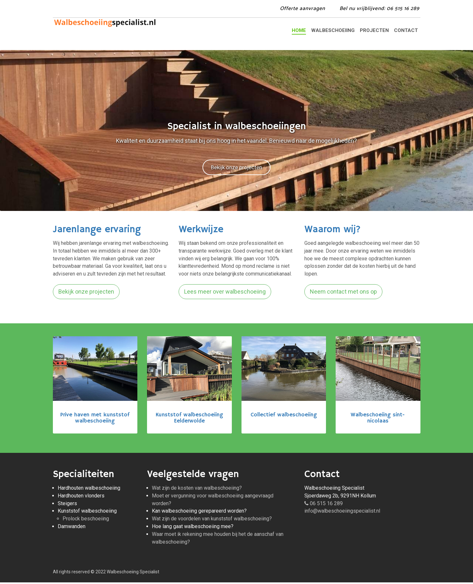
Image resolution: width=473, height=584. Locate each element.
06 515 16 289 (323, 505)
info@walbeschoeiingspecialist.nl (342, 512)
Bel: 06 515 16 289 (379, 8)
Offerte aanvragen (302, 8)
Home (299, 30)
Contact (406, 30)
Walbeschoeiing (333, 30)
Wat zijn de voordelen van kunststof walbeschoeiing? (212, 520)
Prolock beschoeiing (86, 520)
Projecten (374, 30)
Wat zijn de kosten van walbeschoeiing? (197, 489)
